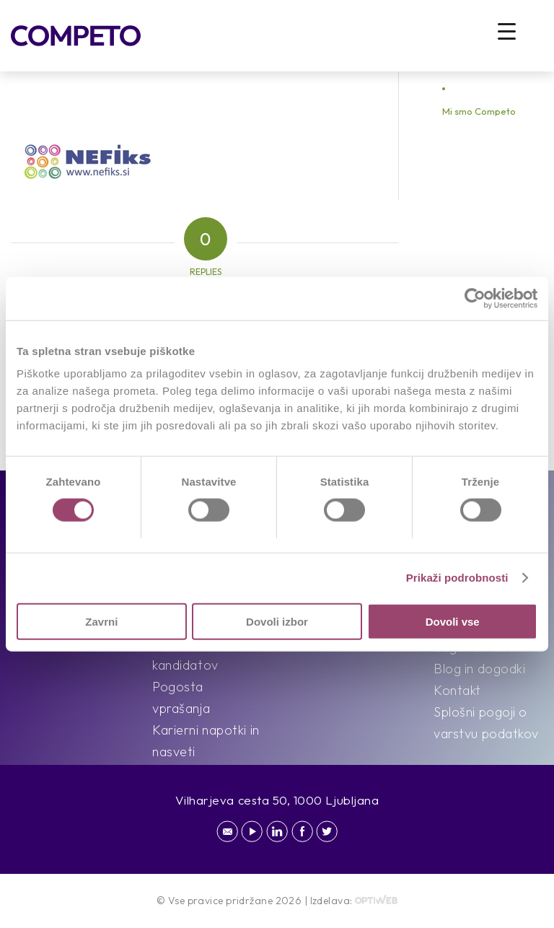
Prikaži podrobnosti (457, 578)
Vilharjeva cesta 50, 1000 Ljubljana (277, 799)
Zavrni (101, 621)
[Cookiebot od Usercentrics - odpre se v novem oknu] (474, 299)
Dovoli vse (453, 621)
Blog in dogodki (479, 668)
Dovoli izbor (277, 621)
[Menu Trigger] (507, 31)
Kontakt (457, 690)
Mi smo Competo (479, 111)
